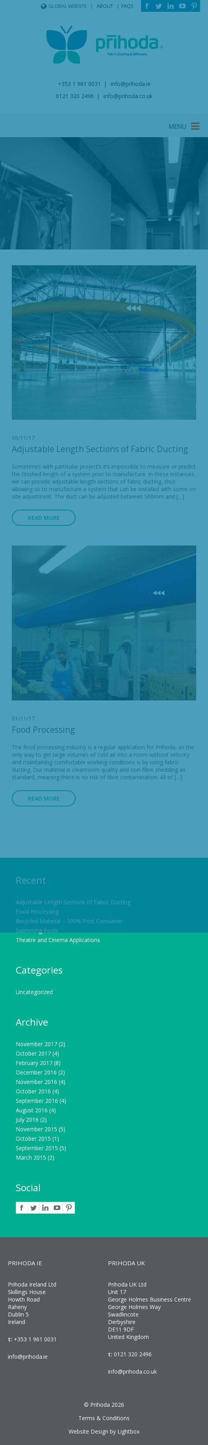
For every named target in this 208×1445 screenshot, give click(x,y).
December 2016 (36, 1072)
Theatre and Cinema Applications (58, 940)
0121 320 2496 (132, 1354)
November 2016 (36, 1082)
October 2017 (33, 1053)
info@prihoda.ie (28, 1356)
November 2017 (36, 1044)
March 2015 (31, 1157)
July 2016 (27, 1119)
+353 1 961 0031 (34, 1339)
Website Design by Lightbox (104, 1431)
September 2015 (37, 1148)
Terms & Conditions (104, 1418)
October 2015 (33, 1138)
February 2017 (34, 1063)
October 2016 (33, 1091)
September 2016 (37, 1100)
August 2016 (32, 1110)
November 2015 (36, 1129)
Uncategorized (34, 992)
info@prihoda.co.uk (132, 1371)
